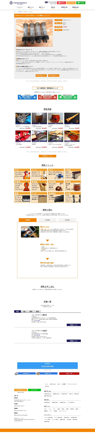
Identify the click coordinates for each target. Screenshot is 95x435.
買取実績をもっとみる (47, 156)
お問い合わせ (53, 387)
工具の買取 (69, 422)
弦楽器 (63, 412)
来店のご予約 (69, 376)
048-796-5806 (37, 319)
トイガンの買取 (47, 422)
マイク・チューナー (63, 414)
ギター (45, 412)
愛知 (37, 311)
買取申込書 (76, 396)
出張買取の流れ (47, 405)
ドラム (54, 412)
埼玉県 (16, 400)
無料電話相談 (47, 366)
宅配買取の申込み (56, 396)
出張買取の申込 (26, 376)
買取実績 (20, 11)
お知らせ (47, 389)
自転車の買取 (66, 420)
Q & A (58, 387)
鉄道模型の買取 (74, 420)
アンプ (50, 414)
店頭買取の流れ (63, 405)
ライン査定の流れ (70, 405)
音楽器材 (55, 414)
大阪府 (16, 406)
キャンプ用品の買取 (58, 420)
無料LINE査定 (34, 392)
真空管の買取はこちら (41, 75)
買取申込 (62, 2)
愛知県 (16, 416)
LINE (45, 229)
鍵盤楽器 (46, 414)
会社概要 (64, 387)
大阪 (24, 311)
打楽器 (58, 412)
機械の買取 (75, 422)
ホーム (15, 11)
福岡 (31, 311)
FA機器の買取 (62, 422)
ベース (50, 412)
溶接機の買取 (46, 424)
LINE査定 (82, 2)
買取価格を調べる (21, 392)
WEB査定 (72, 2)
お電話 (41, 229)
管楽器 (67, 412)
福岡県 (16, 411)
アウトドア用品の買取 (48, 420)
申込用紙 (43, 249)
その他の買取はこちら (53, 75)
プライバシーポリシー (72, 387)
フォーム (49, 229)
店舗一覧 (71, 396)
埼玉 (17, 311)
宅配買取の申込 (48, 376)
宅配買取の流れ (55, 405)
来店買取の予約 (64, 396)
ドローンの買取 (55, 422)
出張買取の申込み (47, 396)
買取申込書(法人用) (47, 398)
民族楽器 (72, 412)
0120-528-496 (37, 334)
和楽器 (77, 412)
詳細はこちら (73, 324)
